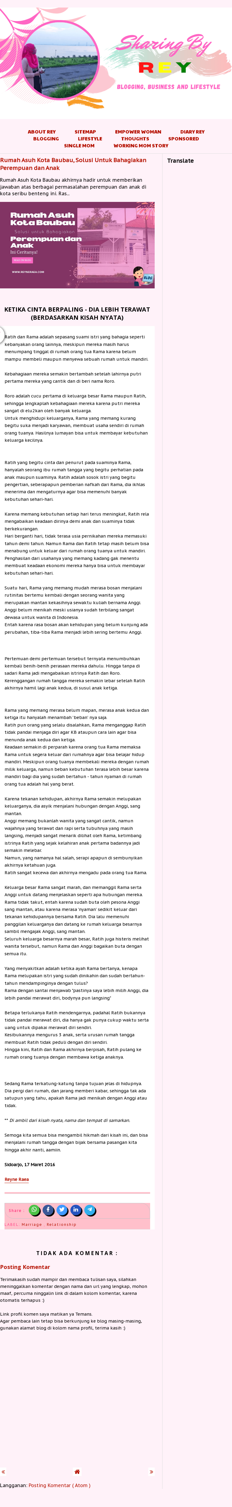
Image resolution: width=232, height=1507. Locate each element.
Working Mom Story (141, 145)
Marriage (33, 1224)
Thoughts (135, 138)
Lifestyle (90, 138)
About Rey (42, 131)
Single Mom (79, 145)
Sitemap (85, 131)
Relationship (62, 1224)
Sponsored (183, 138)
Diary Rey (192, 131)
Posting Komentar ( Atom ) (60, 1485)
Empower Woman (138, 131)
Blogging (46, 138)
